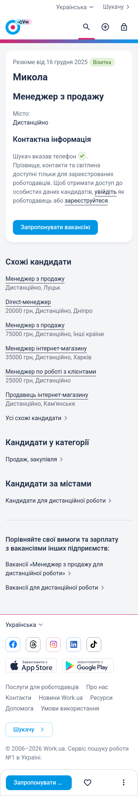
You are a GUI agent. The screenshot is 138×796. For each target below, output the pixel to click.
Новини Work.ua (61, 697)
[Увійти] (124, 27)
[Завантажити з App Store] (31, 665)
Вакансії (56, 587)
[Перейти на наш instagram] (53, 644)
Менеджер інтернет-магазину (46, 348)
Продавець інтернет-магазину (47, 394)
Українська (25, 625)
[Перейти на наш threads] (33, 644)
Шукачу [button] (30, 729)
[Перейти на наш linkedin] (73, 644)
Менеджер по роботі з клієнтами (51, 371)
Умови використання (70, 708)
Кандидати (60, 500)
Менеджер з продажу (35, 278)
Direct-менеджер (28, 302)
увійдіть (106, 191)
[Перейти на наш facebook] (13, 644)
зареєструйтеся (86, 200)
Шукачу (117, 7)
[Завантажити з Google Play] (88, 665)
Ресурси (101, 697)
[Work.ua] (13, 29)
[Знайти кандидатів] (86, 27)
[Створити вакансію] (105, 27)
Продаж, (36, 459)
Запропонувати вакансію (43, 782)
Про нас (97, 687)
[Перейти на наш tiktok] (93, 644)
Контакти (18, 697)
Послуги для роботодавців (42, 687)
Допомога (19, 708)
